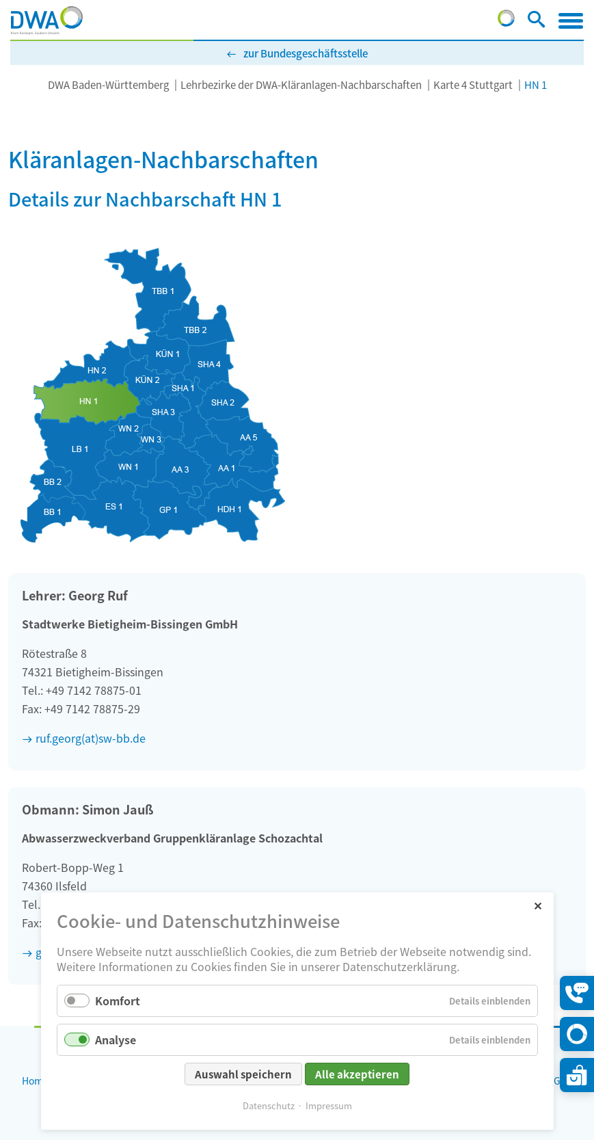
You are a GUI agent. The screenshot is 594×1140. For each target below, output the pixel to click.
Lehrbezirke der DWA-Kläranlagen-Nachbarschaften (301, 84)
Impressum (329, 1105)
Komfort (117, 1000)
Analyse (115, 1039)
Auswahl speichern (243, 1074)
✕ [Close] (537, 905)
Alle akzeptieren (357, 1074)
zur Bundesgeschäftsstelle (305, 53)
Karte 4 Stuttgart (473, 84)
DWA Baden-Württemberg (108, 84)
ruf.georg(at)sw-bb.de (91, 738)
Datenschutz (269, 1105)
